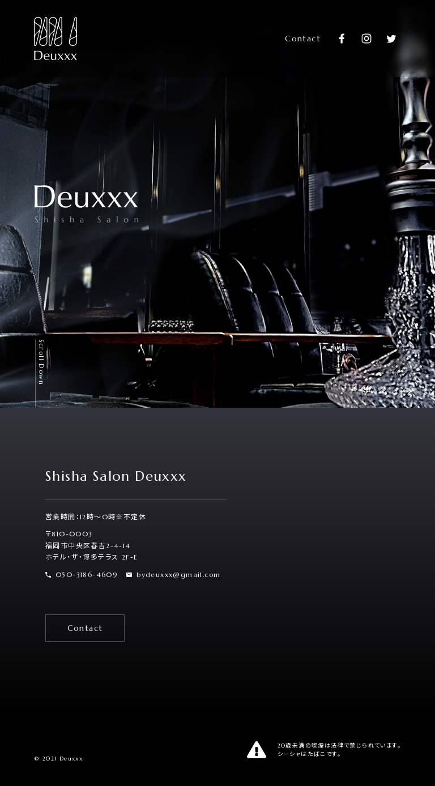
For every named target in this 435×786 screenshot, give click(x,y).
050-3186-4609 (81, 574)
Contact (303, 38)
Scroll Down (41, 362)
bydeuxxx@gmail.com (173, 574)
